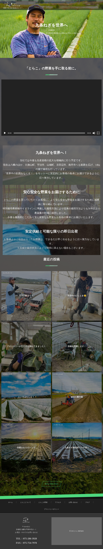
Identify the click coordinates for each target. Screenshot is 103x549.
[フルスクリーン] (98, 133)
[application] (51, 107)
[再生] (4, 133)
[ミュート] (94, 133)
